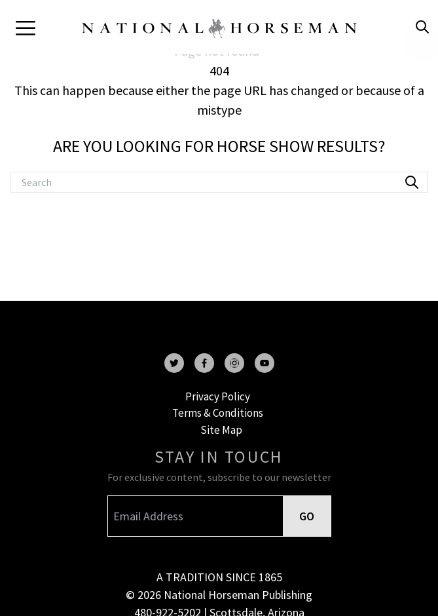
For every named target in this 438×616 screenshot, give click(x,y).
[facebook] (204, 363)
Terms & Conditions (217, 413)
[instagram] (234, 363)
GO (306, 516)
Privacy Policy (217, 396)
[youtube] (264, 363)
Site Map (221, 430)
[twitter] (174, 363)
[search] (422, 26)
